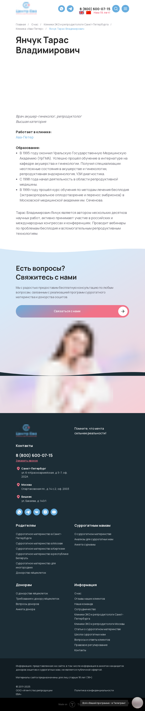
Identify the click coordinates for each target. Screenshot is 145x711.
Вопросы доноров (27, 604)
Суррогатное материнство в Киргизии (40, 548)
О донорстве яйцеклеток (32, 593)
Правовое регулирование (91, 645)
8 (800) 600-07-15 (34, 455)
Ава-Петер (25, 137)
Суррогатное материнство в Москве (39, 543)
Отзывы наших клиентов (89, 598)
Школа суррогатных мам (90, 634)
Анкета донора (25, 609)
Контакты (80, 650)
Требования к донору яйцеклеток (37, 598)
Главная (21, 24)
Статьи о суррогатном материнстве (97, 629)
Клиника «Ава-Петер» (30, 28)
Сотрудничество (85, 609)
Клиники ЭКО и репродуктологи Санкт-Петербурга (76, 24)
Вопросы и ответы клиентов (92, 639)
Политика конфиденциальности (94, 690)
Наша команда (83, 604)
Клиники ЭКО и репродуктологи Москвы (99, 624)
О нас (34, 24)
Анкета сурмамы (85, 544)
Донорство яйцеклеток (31, 572)
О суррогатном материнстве (92, 534)
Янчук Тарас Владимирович (66, 28)
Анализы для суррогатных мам (93, 539)
